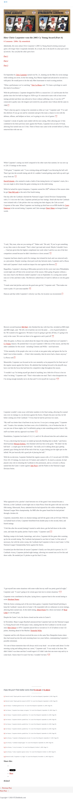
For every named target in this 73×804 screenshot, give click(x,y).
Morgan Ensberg (19, 444)
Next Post (4, 791)
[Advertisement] (36, 146)
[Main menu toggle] (6, 2)
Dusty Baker (50, 208)
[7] (4, 724)
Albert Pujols (41, 610)
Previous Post (6, 788)
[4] (4, 710)
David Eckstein (9, 181)
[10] (5, 738)
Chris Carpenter (21, 75)
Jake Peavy (34, 466)
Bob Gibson (12, 628)
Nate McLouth (13, 192)
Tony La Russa (36, 85)
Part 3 (6, 65)
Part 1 (6, 56)
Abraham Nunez (13, 599)
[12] (5, 747)
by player (47, 690)
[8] (4, 728)
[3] (4, 705)
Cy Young (7, 344)
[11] (5, 742)
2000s (16, 41)
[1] (4, 696)
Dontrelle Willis (36, 631)
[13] (5, 752)
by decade (37, 690)
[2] (4, 701)
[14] (5, 756)
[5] (4, 715)
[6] (4, 719)
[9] (4, 733)
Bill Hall (25, 327)
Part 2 (6, 61)
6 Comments (8, 41)
